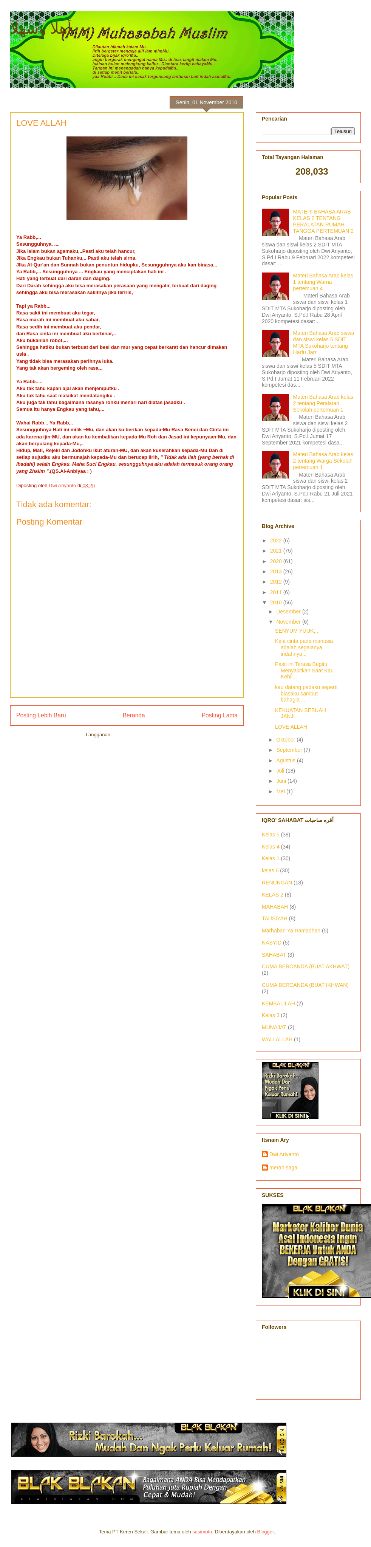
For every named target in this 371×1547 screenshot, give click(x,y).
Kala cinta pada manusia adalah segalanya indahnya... (304, 647)
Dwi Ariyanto (284, 1154)
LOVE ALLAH (291, 727)
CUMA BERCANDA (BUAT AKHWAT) (305, 966)
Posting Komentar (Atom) (140, 734)
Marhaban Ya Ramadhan (291, 931)
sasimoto (202, 1532)
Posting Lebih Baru (41, 715)
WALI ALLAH (277, 1039)
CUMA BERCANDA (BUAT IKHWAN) (305, 985)
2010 (276, 602)
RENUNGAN (277, 883)
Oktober (286, 740)
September (289, 750)
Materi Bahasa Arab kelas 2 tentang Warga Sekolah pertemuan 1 (323, 460)
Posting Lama (220, 715)
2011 (276, 592)
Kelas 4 (271, 847)
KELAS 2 (272, 895)
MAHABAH (275, 907)
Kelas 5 (271, 835)
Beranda (134, 715)
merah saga (283, 1168)
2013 (276, 571)
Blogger (265, 1532)
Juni (282, 781)
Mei (281, 791)
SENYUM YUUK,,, (296, 631)
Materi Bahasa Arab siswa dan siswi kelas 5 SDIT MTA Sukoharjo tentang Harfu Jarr (323, 342)
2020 (276, 561)
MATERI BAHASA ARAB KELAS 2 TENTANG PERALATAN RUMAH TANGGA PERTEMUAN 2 (323, 221)
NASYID (271, 943)
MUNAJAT (274, 1027)
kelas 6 (270, 870)
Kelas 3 (271, 1015)
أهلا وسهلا (40, 28)
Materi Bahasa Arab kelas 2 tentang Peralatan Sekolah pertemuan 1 (323, 403)
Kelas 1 (271, 858)
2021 (276, 551)
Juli (281, 771)
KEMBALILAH (278, 1003)
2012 (276, 582)
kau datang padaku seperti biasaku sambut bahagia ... (306, 693)
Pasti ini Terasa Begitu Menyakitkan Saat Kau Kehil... (304, 670)
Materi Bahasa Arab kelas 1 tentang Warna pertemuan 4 (323, 282)
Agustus (286, 760)
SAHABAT (274, 955)
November (289, 622)
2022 (276, 540)
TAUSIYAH (275, 918)
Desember (289, 612)
